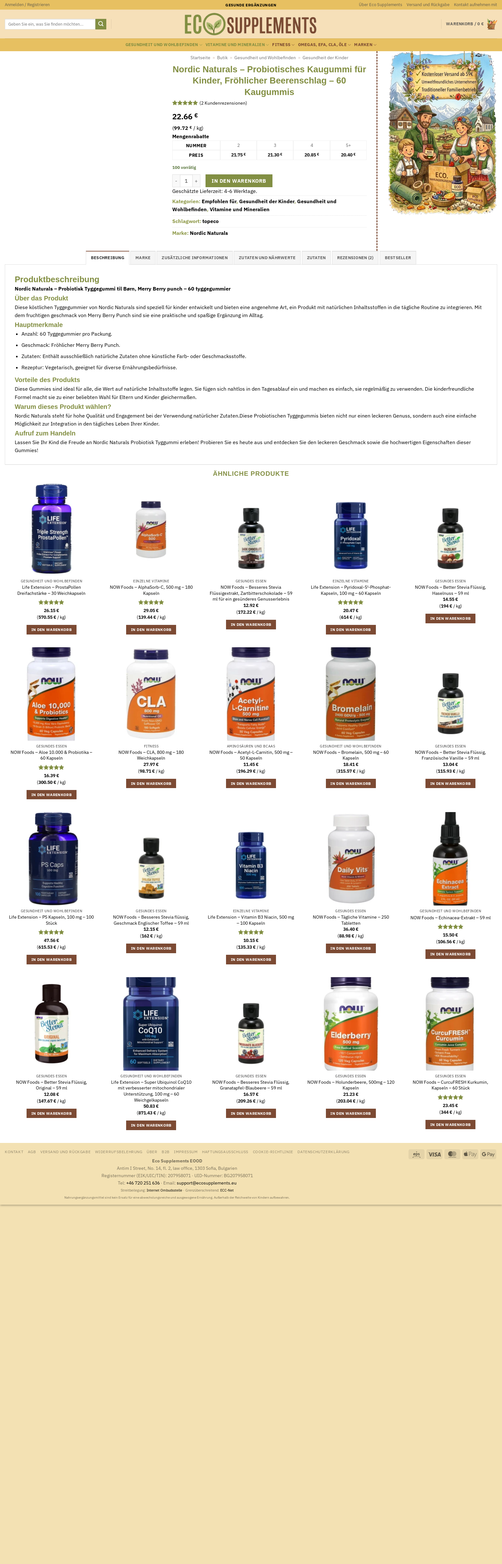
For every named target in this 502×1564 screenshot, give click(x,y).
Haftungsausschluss (225, 1151)
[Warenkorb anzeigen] (471, 24)
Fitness (283, 45)
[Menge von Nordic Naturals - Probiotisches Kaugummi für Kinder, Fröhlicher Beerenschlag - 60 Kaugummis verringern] (176, 180)
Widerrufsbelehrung (118, 1151)
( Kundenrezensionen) (223, 103)
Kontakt (14, 1151)
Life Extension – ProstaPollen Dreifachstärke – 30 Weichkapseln (51, 590)
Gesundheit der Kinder (325, 57)
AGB (32, 1151)
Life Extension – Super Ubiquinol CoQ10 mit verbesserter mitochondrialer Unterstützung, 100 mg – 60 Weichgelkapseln (151, 1091)
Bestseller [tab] (398, 257)
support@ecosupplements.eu (207, 1183)
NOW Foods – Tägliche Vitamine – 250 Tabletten (351, 920)
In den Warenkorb (239, 181)
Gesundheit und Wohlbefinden (163, 45)
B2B (166, 1151)
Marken (365, 45)
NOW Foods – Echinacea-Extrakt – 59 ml (450, 918)
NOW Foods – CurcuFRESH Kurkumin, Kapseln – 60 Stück (450, 1085)
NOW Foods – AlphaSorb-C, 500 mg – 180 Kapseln (151, 590)
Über (152, 1151)
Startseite (200, 57)
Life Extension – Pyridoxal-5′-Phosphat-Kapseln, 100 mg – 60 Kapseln (351, 590)
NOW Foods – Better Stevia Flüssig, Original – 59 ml (51, 1085)
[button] (27, 5)
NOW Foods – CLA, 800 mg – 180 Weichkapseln (151, 755)
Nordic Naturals (209, 233)
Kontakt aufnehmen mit (475, 4)
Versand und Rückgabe (428, 4)
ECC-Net (227, 1190)
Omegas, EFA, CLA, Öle (324, 45)
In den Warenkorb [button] (51, 629)
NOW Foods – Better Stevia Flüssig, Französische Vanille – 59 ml (450, 755)
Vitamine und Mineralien (237, 45)
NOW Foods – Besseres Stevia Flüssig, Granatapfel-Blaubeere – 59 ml (250, 1085)
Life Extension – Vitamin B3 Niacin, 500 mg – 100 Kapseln (251, 920)
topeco (210, 221)
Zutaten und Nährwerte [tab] (267, 257)
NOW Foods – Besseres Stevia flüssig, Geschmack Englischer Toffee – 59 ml (151, 920)
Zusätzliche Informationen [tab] (194, 257)
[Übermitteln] (100, 24)
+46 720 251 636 (143, 1183)
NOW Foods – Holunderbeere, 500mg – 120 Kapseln (350, 1085)
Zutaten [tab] (316, 257)
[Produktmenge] (186, 180)
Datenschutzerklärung (323, 1151)
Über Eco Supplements (380, 4)
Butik (222, 57)
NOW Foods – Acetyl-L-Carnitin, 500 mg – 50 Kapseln (251, 755)
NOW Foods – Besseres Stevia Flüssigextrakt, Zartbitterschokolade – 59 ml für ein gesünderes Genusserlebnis (251, 593)
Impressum (186, 1151)
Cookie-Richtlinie (273, 1151)
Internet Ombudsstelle (164, 1190)
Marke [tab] (142, 257)
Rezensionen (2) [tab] (355, 257)
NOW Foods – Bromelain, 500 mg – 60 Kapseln (351, 755)
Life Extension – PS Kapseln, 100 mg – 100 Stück (51, 920)
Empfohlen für (219, 201)
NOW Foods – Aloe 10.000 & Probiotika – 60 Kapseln (51, 755)
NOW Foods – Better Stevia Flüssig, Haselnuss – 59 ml (450, 590)
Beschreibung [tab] (107, 257)
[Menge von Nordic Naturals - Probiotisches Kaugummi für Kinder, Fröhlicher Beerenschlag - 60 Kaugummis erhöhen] (196, 180)
